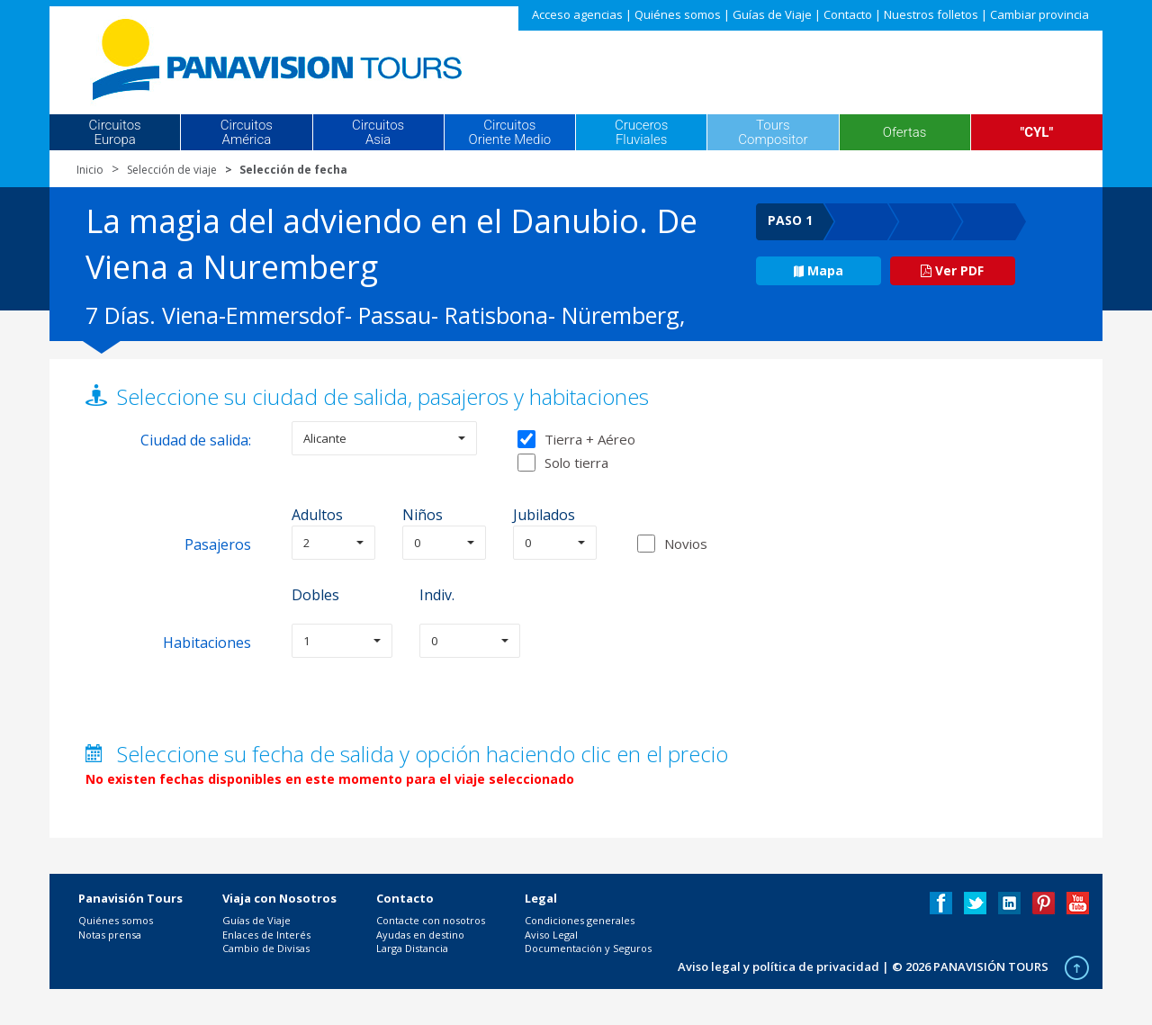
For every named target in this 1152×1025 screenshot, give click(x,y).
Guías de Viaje (772, 14)
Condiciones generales (579, 920)
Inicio (90, 169)
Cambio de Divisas (266, 948)
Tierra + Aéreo (576, 439)
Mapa (818, 270)
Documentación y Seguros (588, 948)
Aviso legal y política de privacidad (778, 966)
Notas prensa (109, 934)
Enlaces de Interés (266, 934)
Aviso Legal (551, 934)
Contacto (848, 14)
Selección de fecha (293, 169)
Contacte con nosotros (430, 920)
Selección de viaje (172, 169)
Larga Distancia (412, 948)
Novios (685, 544)
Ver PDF (952, 270)
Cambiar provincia (1039, 14)
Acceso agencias (577, 14)
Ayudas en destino (420, 934)
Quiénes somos (677, 14)
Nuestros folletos (931, 14)
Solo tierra (563, 463)
